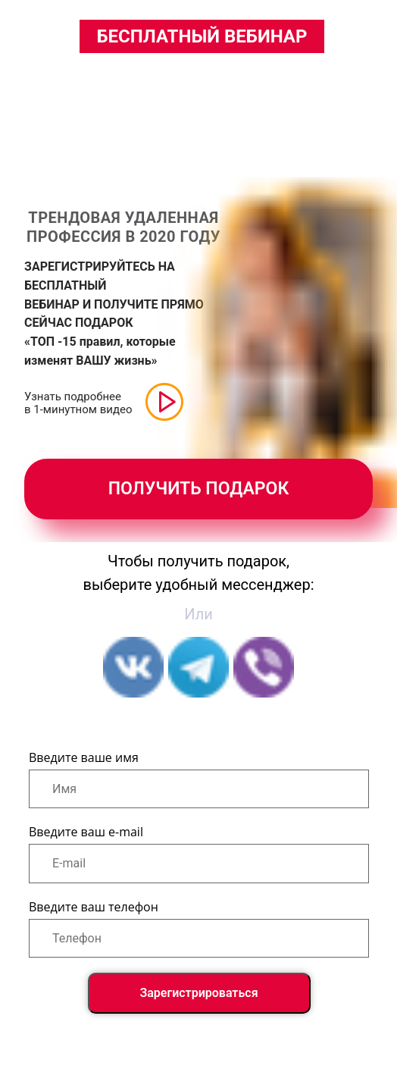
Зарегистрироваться (198, 993)
